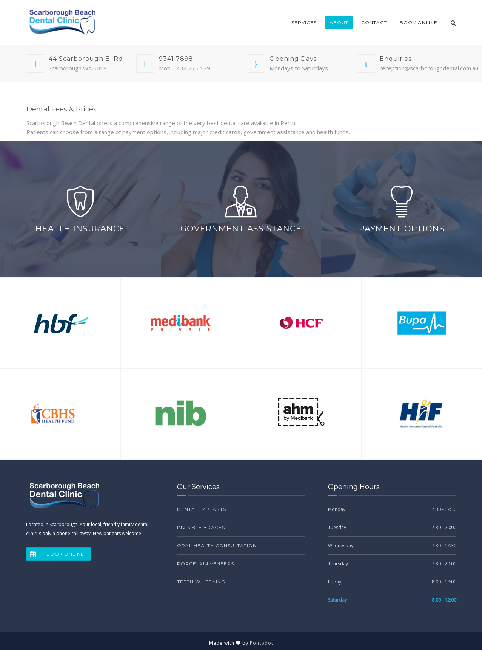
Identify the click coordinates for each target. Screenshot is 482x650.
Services (304, 22)
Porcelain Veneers (205, 563)
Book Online (418, 22)
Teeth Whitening (201, 582)
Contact (374, 22)
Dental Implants (201, 509)
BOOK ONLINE (55, 554)
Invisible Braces (201, 527)
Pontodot (261, 643)
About (339, 22)
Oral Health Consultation (217, 545)
